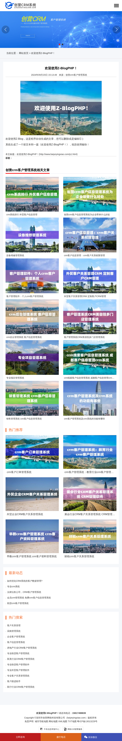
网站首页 (23, 53)
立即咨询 (20, 737)
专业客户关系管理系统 (18, 675)
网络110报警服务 (72, 729)
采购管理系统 (13, 631)
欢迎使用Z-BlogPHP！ (28, 154)
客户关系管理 (13, 625)
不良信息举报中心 (49, 729)
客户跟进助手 (13, 681)
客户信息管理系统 (16, 642)
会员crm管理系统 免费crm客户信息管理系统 (29, 597)
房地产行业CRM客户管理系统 (22, 647)
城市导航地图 (41, 721)
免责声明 (29, 721)
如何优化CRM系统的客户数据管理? (24, 581)
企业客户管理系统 (16, 636)
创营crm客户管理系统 (76, 75)
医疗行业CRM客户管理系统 (20, 687)
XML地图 (62, 721)
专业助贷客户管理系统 (18, 653)
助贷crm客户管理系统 (18, 603)
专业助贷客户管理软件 (18, 664)
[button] (59, 44)
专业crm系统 (13, 586)
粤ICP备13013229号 (87, 721)
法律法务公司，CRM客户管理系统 (24, 592)
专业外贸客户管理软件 (18, 670)
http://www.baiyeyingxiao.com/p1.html (58, 154)
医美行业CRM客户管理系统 (20, 659)
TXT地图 (72, 721)
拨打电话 (61, 737)
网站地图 (53, 721)
